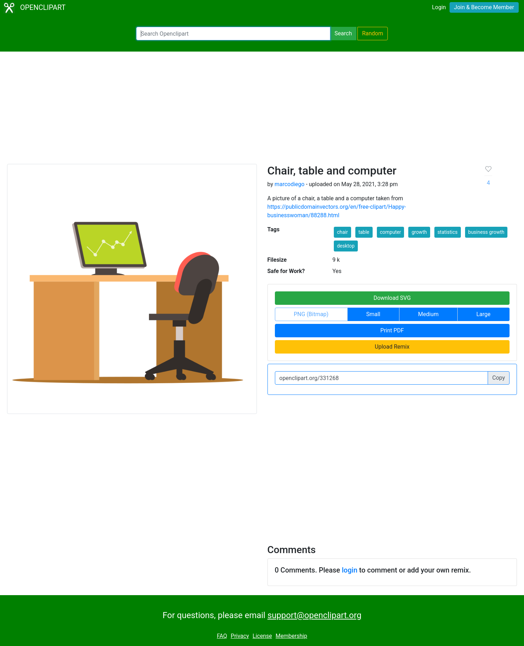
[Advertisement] (262, 110)
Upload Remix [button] (392, 346)
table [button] (364, 232)
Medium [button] (428, 314)
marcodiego (290, 184)
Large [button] (483, 314)
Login (439, 7)
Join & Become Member (484, 7)
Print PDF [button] (392, 330)
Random (372, 33)
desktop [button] (346, 246)
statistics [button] (448, 232)
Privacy (240, 636)
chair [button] (342, 232)
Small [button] (373, 314)
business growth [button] (486, 232)
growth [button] (419, 232)
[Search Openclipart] (233, 33)
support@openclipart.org (314, 615)
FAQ (222, 636)
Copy (498, 377)
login (349, 570)
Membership (291, 636)
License (262, 636)
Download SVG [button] (392, 298)
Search (343, 33)
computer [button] (390, 232)
